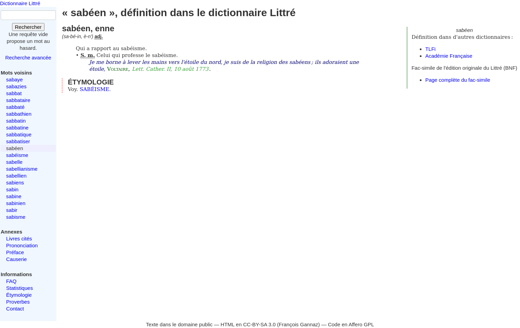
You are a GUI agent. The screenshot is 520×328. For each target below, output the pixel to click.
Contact (15, 309)
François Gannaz (298, 324)
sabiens (15, 182)
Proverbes (18, 302)
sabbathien (18, 114)
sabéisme (17, 155)
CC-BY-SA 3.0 (259, 324)
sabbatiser (18, 141)
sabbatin (16, 121)
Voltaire (117, 69)
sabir (12, 210)
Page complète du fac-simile (457, 80)
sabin (12, 189)
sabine (13, 196)
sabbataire (18, 100)
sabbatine (17, 128)
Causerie (16, 259)
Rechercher (28, 27)
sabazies (16, 86)
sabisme (15, 217)
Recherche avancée (28, 57)
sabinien (15, 203)
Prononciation (22, 245)
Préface (15, 252)
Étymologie (19, 295)
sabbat (14, 93)
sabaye (14, 79)
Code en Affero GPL (351, 324)
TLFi (430, 49)
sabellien (16, 176)
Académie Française (448, 56)
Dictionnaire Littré (20, 3)
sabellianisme (22, 169)
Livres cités (19, 238)
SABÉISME (95, 89)
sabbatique (18, 134)
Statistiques (19, 288)
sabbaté (15, 107)
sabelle (14, 162)
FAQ (11, 281)
